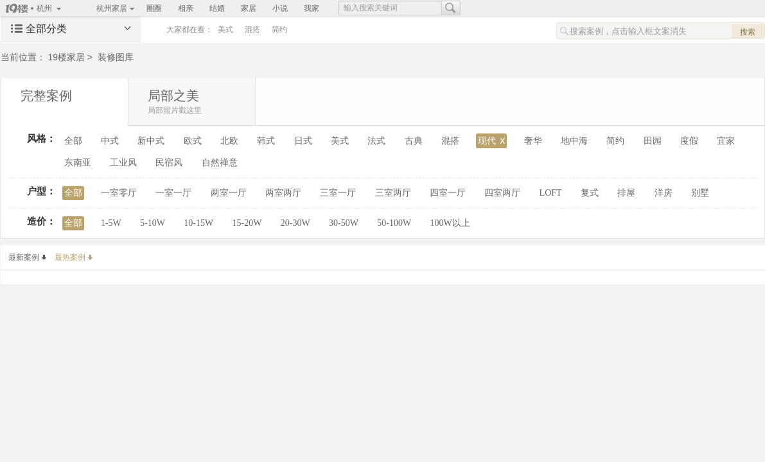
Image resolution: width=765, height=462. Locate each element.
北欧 (229, 141)
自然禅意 (220, 162)
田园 (653, 141)
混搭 (252, 29)
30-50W (343, 223)
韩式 (266, 141)
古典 (414, 141)
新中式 (150, 141)
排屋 (626, 193)
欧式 (193, 141)
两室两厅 (283, 193)
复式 (590, 193)
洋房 (664, 193)
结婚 (217, 8)
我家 (311, 8)
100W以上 (450, 223)
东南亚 (77, 162)
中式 (110, 141)
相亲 (185, 8)
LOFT (551, 193)
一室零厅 (119, 193)
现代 (491, 140)
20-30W (295, 223)
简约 (279, 29)
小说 (280, 8)
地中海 (574, 141)
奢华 (533, 141)
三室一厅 (338, 193)
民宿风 (168, 162)
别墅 (700, 193)
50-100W (394, 223)
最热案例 (73, 257)
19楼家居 (66, 57)
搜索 (747, 32)
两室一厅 (229, 193)
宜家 (726, 141)
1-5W (111, 223)
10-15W (198, 223)
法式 (376, 141)
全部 (73, 141)
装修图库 (116, 57)
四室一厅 (448, 193)
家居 (248, 8)
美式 (225, 29)
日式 (303, 141)
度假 (689, 141)
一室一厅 (173, 193)
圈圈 (154, 8)
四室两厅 (502, 193)
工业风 (123, 162)
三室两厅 (393, 193)
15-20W (247, 223)
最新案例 (27, 257)
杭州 (44, 8)
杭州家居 (111, 8)
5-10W (152, 223)
